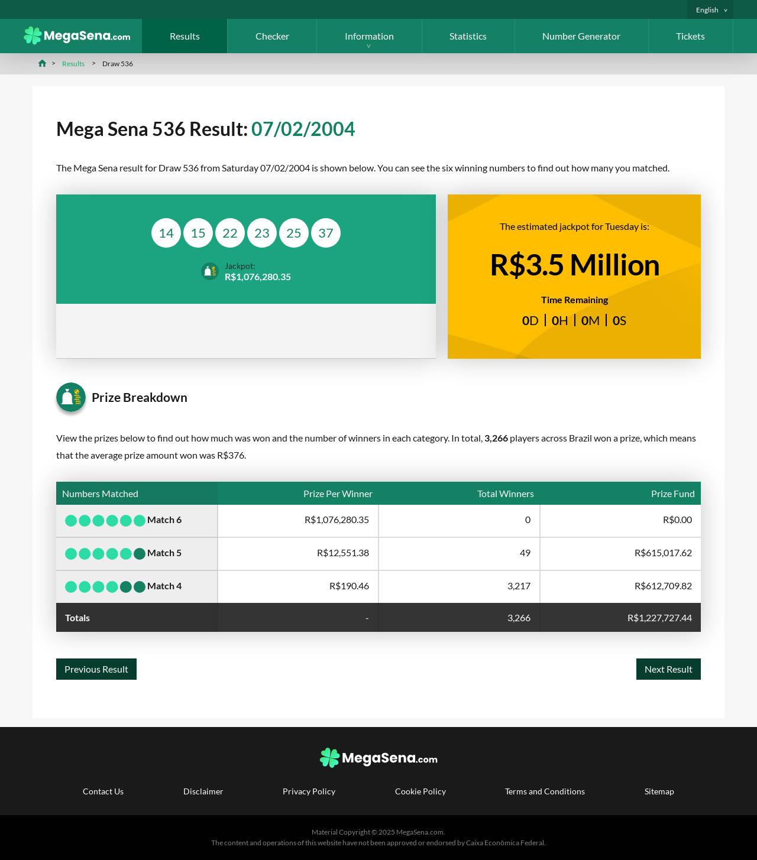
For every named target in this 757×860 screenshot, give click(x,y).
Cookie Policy (420, 791)
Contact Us (103, 791)
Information (369, 35)
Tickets (690, 35)
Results (185, 35)
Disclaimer (203, 791)
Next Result (669, 668)
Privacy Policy (309, 791)
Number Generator (581, 35)
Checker (272, 35)
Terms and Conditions (545, 791)
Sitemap (659, 791)
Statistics (468, 35)
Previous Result (96, 668)
